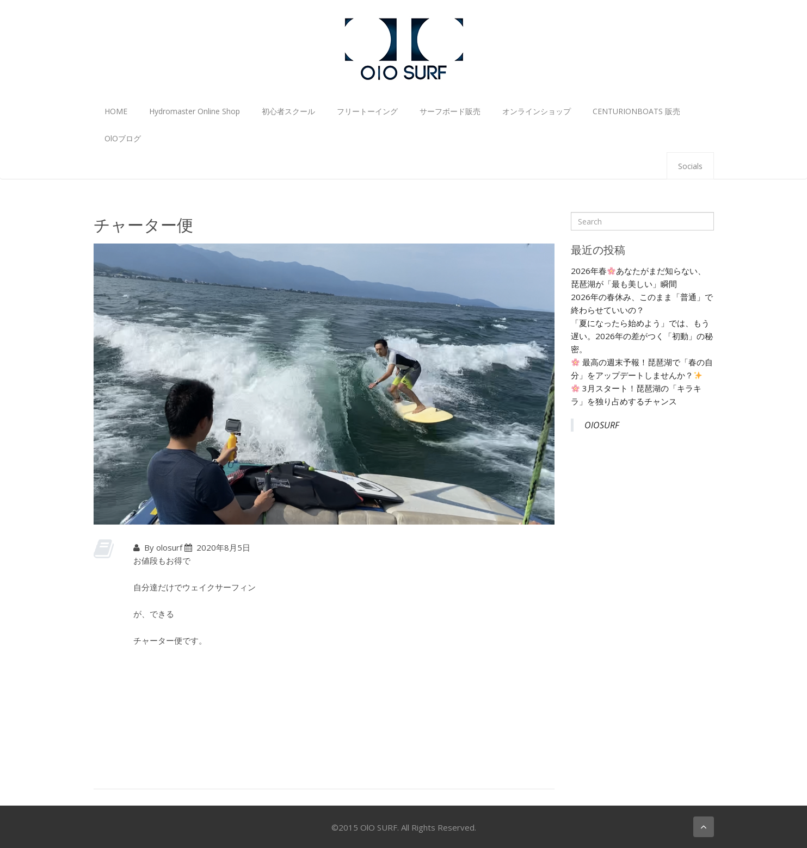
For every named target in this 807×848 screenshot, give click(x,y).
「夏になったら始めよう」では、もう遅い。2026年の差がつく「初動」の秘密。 (642, 335)
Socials (690, 166)
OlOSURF (601, 425)
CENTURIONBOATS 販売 (636, 111)
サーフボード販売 (450, 111)
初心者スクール (288, 111)
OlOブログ (122, 138)
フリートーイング (367, 111)
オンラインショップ (536, 111)
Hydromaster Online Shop (194, 111)
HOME (115, 111)
